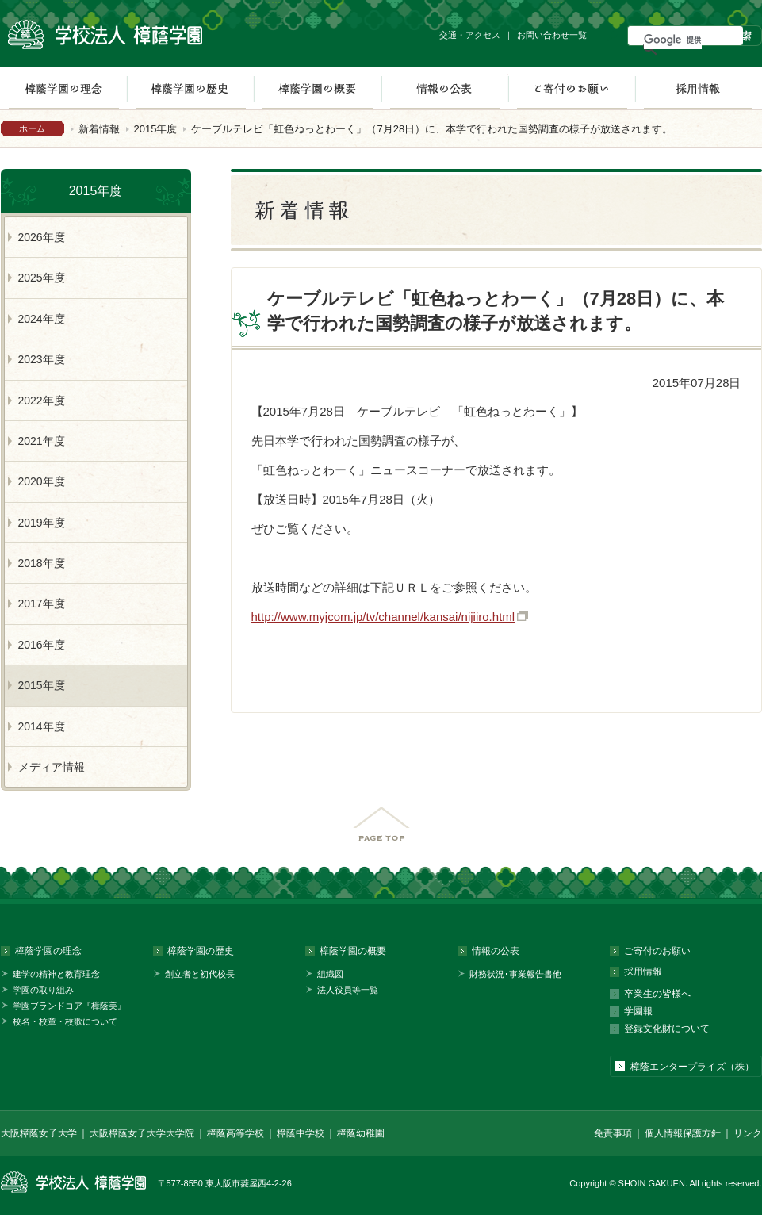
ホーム (32, 128)
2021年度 (41, 441)
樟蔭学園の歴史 (190, 88)
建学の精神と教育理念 (56, 974)
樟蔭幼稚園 (361, 1133)
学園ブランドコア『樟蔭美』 (69, 1005)
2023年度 (41, 359)
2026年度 (41, 237)
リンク (747, 1133)
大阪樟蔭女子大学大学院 (142, 1133)
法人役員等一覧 (347, 990)
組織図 (330, 974)
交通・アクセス (469, 35)
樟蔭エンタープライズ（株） (692, 1066)
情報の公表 (444, 88)
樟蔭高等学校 (235, 1133)
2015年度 (156, 129)
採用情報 (698, 88)
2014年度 (41, 726)
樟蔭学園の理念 (48, 950)
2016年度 (41, 644)
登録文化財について (667, 1028)
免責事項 (613, 1133)
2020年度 (41, 481)
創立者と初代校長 (200, 974)
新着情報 (99, 129)
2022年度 (41, 400)
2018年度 (41, 563)
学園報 (638, 1011)
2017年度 (41, 603)
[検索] (673, 39)
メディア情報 (51, 767)
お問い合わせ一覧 (552, 35)
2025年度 (41, 277)
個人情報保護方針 (683, 1133)
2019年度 (41, 522)
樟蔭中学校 (300, 1133)
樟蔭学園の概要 (317, 88)
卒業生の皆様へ (657, 993)
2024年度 (41, 318)
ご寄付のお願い (571, 88)
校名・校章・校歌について (65, 1021)
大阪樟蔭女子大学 (39, 1133)
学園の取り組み (43, 990)
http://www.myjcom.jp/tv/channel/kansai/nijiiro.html (383, 616)
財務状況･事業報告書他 (515, 974)
